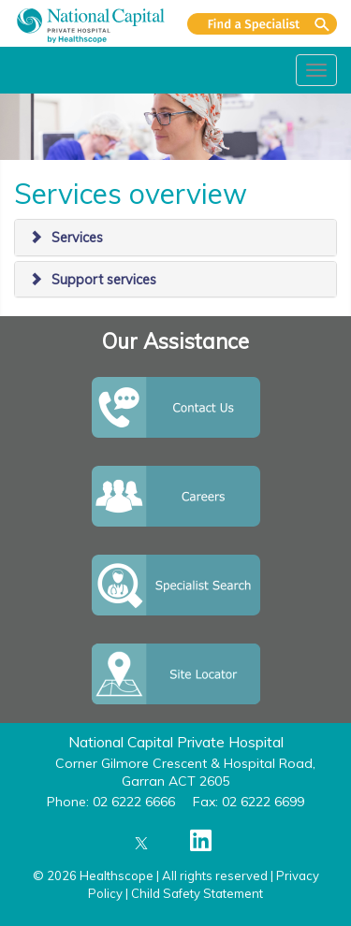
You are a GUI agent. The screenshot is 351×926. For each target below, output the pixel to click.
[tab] (175, 237)
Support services (103, 279)
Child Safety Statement (197, 893)
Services (77, 237)
